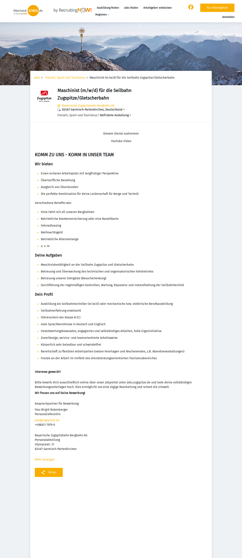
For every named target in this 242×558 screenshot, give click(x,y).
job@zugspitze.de (47, 420)
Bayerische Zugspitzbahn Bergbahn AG (88, 105)
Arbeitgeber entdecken (157, 7)
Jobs (37, 77)
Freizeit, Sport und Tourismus (65, 77)
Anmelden (228, 17)
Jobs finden (131, 7)
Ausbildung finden (108, 7)
